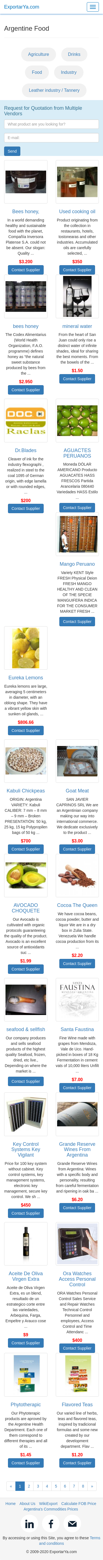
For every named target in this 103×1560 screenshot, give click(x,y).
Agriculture (38, 54)
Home (10, 1503)
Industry (69, 72)
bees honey (25, 326)
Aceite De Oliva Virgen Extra (26, 1276)
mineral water (77, 326)
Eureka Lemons (26, 677)
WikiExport (48, 1503)
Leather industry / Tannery (54, 90)
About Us (27, 1503)
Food (37, 72)
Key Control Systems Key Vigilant (25, 1149)
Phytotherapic (26, 1404)
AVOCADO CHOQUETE (26, 908)
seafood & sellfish (25, 1029)
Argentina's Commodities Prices (51, 1509)
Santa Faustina (77, 1029)
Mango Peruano (77, 564)
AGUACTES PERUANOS (77, 453)
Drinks (74, 54)
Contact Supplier (26, 270)
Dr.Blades (26, 450)
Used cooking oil (77, 211)
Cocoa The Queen (77, 905)
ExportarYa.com (21, 7)
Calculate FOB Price (78, 1503)
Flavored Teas (77, 1404)
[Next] (92, 1486)
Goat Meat (77, 791)
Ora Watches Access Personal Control (77, 1279)
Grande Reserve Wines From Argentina (77, 1149)
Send (12, 151)
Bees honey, (25, 211)
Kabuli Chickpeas (26, 791)
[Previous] (11, 1486)
